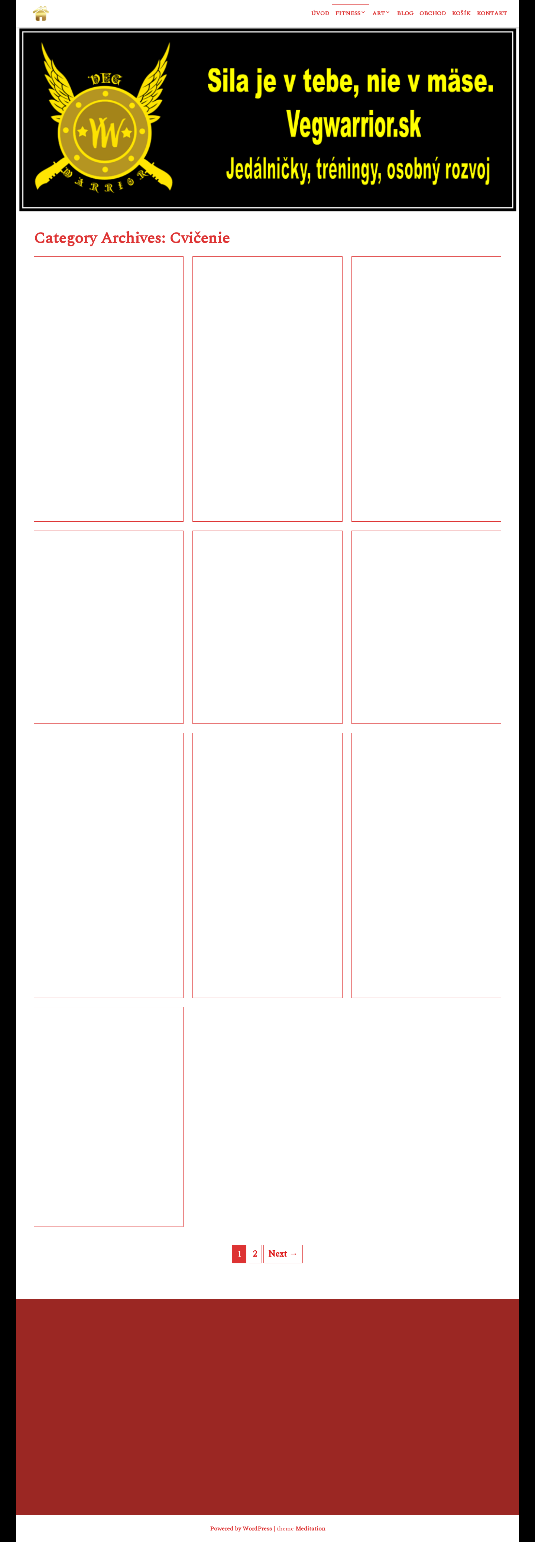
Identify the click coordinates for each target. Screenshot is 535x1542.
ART (378, 13)
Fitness (347, 13)
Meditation (310, 1528)
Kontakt (492, 13)
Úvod (320, 13)
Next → (283, 1254)
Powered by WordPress (241, 1528)
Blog (405, 13)
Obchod (432, 13)
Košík (461, 13)
